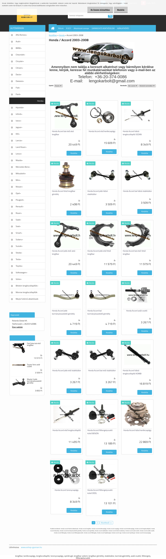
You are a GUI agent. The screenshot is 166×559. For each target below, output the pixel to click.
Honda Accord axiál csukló (136, 310)
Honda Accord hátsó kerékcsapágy (137, 430)
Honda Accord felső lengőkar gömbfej (63, 193)
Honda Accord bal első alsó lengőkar (63, 133)
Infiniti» (19, 114)
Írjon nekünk (17, 327)
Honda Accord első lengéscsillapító (67, 430)
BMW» (19, 48)
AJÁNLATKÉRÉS (123, 28)
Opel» (18, 193)
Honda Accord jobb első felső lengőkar (99, 252)
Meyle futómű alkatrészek (27, 298)
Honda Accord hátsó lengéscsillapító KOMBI (132, 372)
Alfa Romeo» (21, 34)
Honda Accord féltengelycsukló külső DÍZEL (99, 492)
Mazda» (19, 160)
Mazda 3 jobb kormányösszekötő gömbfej (34, 381)
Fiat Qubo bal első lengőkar (34, 344)
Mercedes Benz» (23, 166)
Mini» (18, 180)
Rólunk (61, 28)
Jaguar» (19, 127)
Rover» (19, 213)
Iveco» (18, 120)
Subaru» (19, 239)
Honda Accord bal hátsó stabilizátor (137, 191)
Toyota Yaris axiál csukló (33, 365)
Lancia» (19, 140)
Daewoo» (20, 81)
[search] (110, 15)
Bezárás (120, 9)
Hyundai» (20, 107)
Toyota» (19, 265)
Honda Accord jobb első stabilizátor (66, 370)
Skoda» (19, 252)
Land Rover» (21, 147)
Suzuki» (19, 246)
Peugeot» (20, 199)
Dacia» (19, 74)
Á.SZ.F (68, 28)
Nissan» (19, 186)
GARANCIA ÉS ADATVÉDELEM (103, 28)
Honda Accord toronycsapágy (66, 490)
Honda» (40, 100)
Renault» (20, 206)
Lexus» (19, 153)
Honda (62, 35)
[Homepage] (54, 28)
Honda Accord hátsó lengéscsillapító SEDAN (132, 133)
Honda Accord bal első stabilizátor (102, 370)
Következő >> (106, 522)
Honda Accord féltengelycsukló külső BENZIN (99, 432)
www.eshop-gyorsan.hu (31, 547)
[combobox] (133, 85)
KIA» (18, 133)
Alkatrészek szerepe (81, 28)
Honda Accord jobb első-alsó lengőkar (63, 252)
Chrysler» (20, 61)
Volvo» (19, 279)
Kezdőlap (53, 35)
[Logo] (27, 15)
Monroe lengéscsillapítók (26, 292)
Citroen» (19, 67)
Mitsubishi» (21, 173)
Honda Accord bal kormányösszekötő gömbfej (98, 312)
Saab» (18, 219)
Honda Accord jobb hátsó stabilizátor (97, 193)
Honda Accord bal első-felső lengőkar (134, 252)
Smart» (19, 232)
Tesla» (18, 259)
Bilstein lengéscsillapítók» (27, 285)
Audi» (18, 41)
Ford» (18, 94)
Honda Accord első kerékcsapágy (102, 131)
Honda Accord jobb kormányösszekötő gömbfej (63, 312)
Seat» (18, 226)
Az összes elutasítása (100, 9)
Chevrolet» (20, 54)
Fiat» (18, 87)
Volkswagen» (21, 272)
